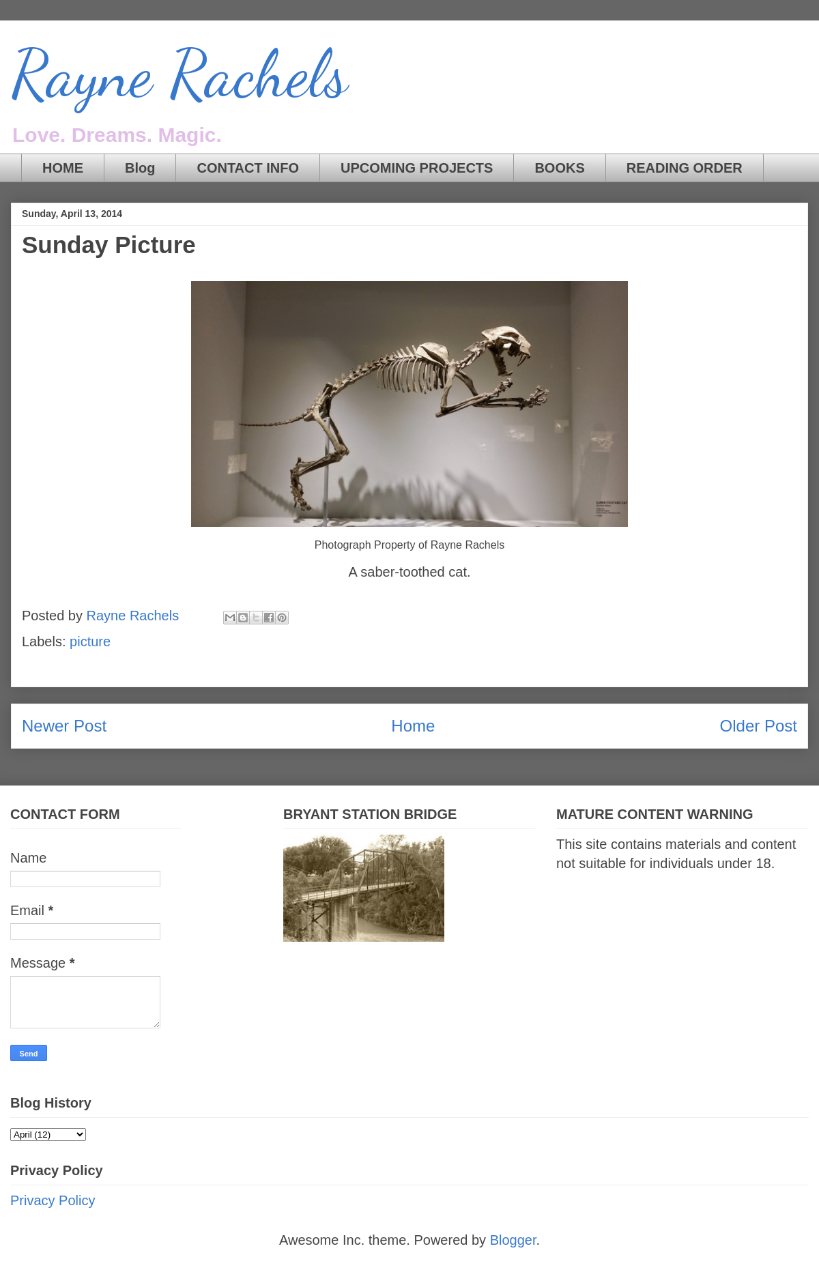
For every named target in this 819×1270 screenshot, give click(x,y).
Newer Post (64, 726)
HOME (62, 167)
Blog (140, 167)
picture (90, 641)
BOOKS (559, 167)
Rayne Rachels (179, 74)
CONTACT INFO (248, 167)
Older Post (758, 726)
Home (413, 726)
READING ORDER (685, 167)
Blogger (513, 1239)
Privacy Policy (52, 1200)
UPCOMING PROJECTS (417, 167)
